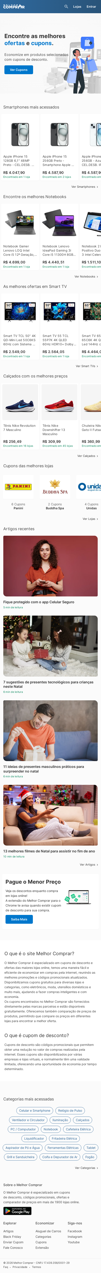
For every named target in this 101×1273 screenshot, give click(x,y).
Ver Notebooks (87, 276)
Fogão (89, 1157)
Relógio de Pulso (70, 1110)
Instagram (75, 1236)
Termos (36, 1267)
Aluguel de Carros (48, 1231)
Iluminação (60, 1120)
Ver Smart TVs (87, 366)
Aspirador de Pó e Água (23, 1148)
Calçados (82, 1120)
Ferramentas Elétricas (63, 1148)
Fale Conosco (13, 1247)
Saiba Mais (19, 919)
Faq (5, 1267)
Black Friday (12, 1236)
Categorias (43, 1236)
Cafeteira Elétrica (78, 1129)
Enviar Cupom (13, 1242)
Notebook (51, 1129)
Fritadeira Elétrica (64, 1138)
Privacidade (20, 1267)
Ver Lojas (91, 519)
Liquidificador (34, 1138)
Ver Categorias (87, 1168)
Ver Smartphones (85, 186)
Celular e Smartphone (34, 1110)
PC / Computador (23, 1129)
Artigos (8, 1231)
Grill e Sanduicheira (20, 1157)
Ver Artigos (89, 864)
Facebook (75, 1231)
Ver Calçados (88, 456)
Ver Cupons (19, 70)
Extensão (42, 1247)
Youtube (74, 1242)
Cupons (41, 1242)
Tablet (90, 1148)
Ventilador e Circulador (28, 1120)
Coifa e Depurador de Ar (59, 1157)
